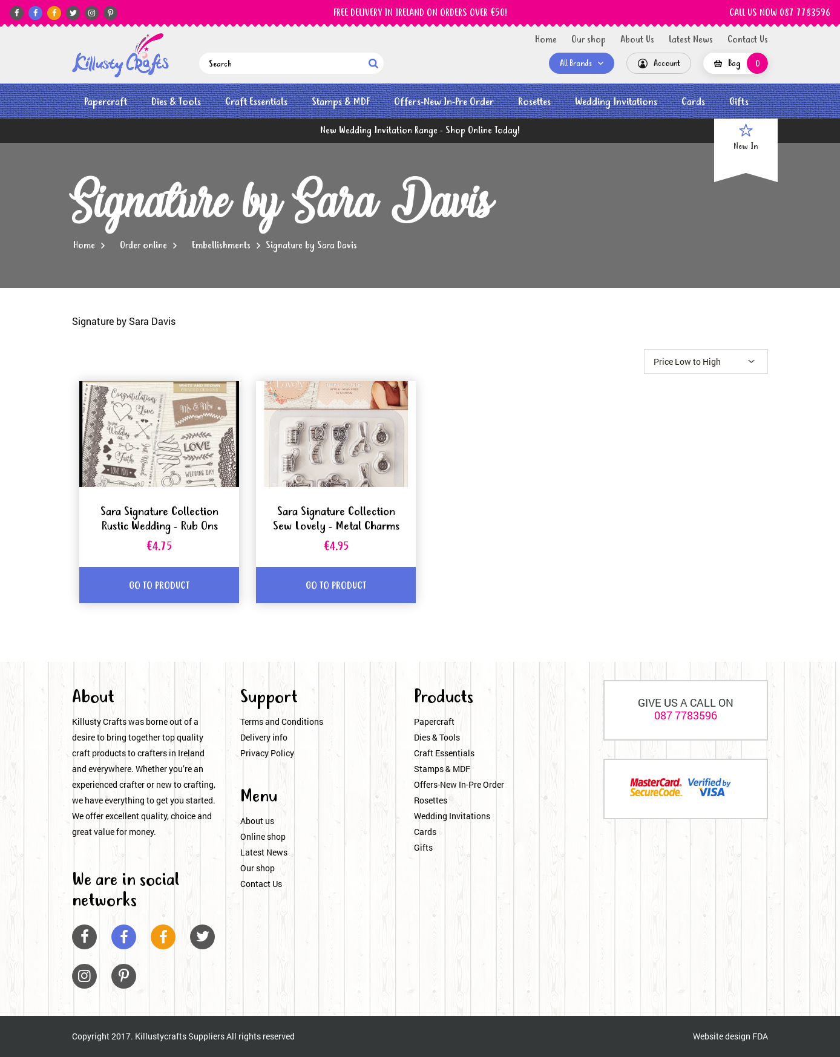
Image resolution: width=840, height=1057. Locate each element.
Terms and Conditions (281, 721)
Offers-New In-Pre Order (444, 102)
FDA (760, 1036)
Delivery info (263, 737)
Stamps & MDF (341, 102)
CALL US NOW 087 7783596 (779, 13)
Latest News (691, 40)
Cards (693, 102)
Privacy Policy (267, 753)
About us (257, 820)
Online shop (263, 836)
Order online (143, 245)
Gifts (739, 102)
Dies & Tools (176, 102)
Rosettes (534, 102)
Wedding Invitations (616, 102)
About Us (637, 40)
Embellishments (221, 245)
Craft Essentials (256, 102)
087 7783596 (685, 715)
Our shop (588, 40)
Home (546, 40)
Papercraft (105, 102)
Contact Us (747, 40)
